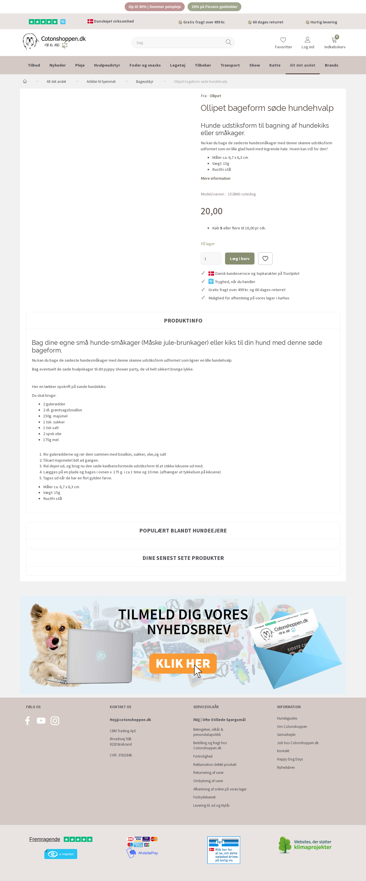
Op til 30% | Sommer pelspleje (154, 7)
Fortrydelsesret (204, 797)
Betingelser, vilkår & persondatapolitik (208, 732)
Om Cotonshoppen (292, 726)
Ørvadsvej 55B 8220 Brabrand (121, 741)
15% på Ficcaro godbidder (215, 7)
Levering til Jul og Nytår (211, 805)
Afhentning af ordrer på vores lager (219, 789)
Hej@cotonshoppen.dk (130, 719)
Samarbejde (286, 734)
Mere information (215, 178)
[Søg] (229, 42)
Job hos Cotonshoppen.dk (298, 742)
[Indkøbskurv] (334, 40)
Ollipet (215, 96)
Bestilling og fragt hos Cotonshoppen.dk (210, 745)
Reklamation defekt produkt (214, 764)
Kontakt (283, 750)
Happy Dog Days (290, 759)
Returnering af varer (208, 772)
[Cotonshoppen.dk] (54, 41)
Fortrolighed (202, 756)
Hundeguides (287, 718)
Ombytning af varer (208, 780)
